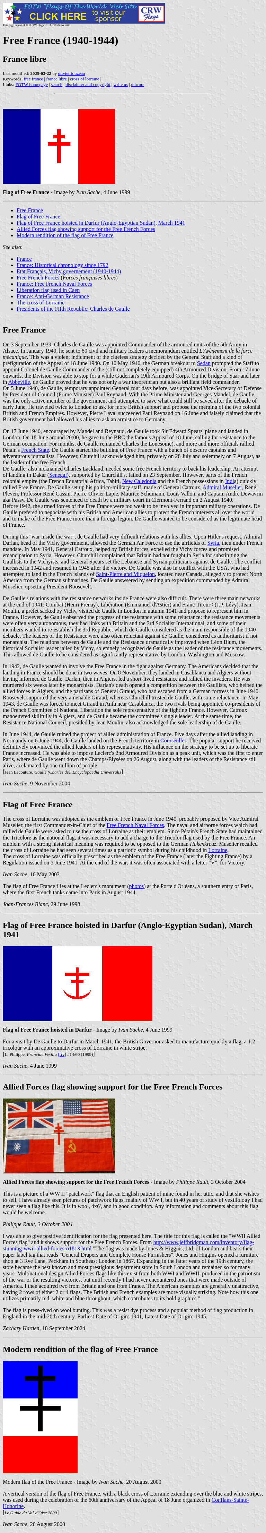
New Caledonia (139, 481)
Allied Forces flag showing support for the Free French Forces (86, 229)
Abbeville (19, 382)
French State (35, 450)
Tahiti (113, 481)
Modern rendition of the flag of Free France (65, 235)
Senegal (58, 475)
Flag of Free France (38, 216)
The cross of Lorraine (40, 302)
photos (136, 886)
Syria (213, 543)
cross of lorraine (84, 78)
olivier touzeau (71, 73)
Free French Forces (38, 278)
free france (33, 78)
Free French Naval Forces (135, 825)
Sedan (204, 363)
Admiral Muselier (222, 487)
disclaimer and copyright (87, 84)
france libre (56, 78)
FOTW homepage (31, 84)
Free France (30, 210)
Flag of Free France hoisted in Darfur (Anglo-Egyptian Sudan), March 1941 (101, 223)
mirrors (137, 84)
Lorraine (217, 850)
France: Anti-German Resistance (53, 296)
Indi (229, 481)
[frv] (62, 1054)
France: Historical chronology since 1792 (62, 265)
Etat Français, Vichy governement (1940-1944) (69, 271)
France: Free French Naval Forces (54, 284)
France (24, 259)
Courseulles (173, 740)
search (56, 84)
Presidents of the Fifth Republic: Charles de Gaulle (73, 309)
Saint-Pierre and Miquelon (125, 574)
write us (121, 84)
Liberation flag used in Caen (48, 290)
